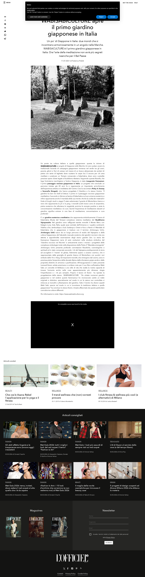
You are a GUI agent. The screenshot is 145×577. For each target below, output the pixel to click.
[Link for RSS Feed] (81, 569)
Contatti (60, 574)
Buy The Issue (128, 3)
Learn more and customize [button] (38, 17)
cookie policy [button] (31, 10)
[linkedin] (5, 28)
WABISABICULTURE (48, 166)
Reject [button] (101, 17)
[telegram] (5, 39)
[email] (5, 17)
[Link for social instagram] (72, 569)
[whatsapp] (5, 35)
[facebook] (5, 20)
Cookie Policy (83, 574)
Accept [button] (112, 17)
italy (136, 3)
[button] (66, 527)
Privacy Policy (110, 537)
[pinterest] (5, 24)
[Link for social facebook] (68, 569)
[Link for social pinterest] (76, 569)
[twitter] (5, 31)
